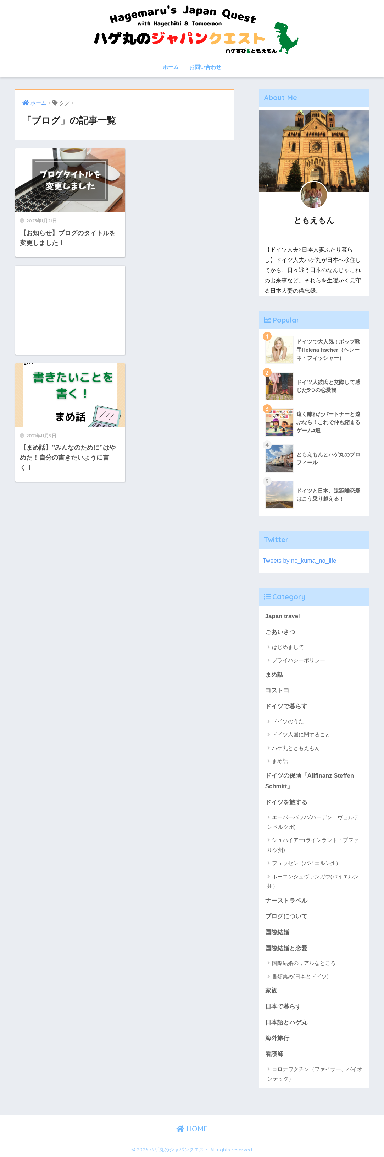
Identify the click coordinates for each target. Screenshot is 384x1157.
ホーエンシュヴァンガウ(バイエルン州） (313, 881)
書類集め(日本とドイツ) (300, 976)
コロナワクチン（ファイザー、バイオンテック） (314, 1074)
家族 (271, 990)
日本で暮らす (283, 1006)
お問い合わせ (205, 67)
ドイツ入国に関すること (301, 734)
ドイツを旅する (286, 802)
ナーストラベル (286, 900)
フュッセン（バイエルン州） (306, 863)
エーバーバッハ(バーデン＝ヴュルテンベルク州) (313, 822)
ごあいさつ (280, 632)
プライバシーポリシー (298, 660)
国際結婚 (277, 932)
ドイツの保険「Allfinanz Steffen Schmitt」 (309, 781)
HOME (192, 1128)
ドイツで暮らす (286, 706)
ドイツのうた (288, 721)
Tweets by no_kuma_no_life (299, 560)
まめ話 (274, 674)
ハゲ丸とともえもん (296, 748)
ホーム (171, 67)
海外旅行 (277, 1038)
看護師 (274, 1054)
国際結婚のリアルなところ (304, 963)
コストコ (277, 690)
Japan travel (282, 616)
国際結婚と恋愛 (286, 948)
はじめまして (288, 647)
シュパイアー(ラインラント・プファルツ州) (313, 845)
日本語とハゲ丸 (286, 1022)
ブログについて (286, 916)
